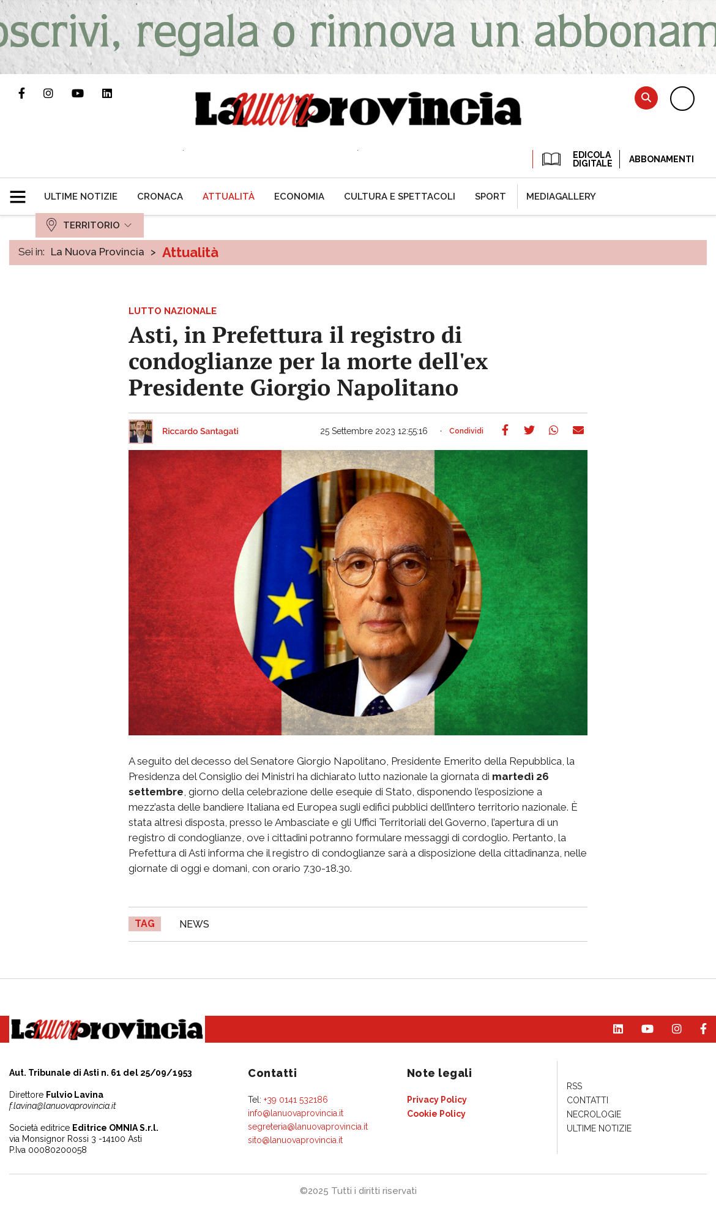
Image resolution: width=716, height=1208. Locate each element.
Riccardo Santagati (200, 432)
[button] (22, 191)
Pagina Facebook (30, 93)
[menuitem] (80, 196)
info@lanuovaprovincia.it (295, 1113)
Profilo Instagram (57, 93)
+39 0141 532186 (296, 1100)
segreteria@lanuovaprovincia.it (308, 1126)
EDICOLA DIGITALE (576, 159)
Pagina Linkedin (116, 93)
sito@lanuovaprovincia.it (295, 1140)
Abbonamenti (661, 159)
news (194, 924)
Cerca (646, 97)
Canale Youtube (87, 93)
